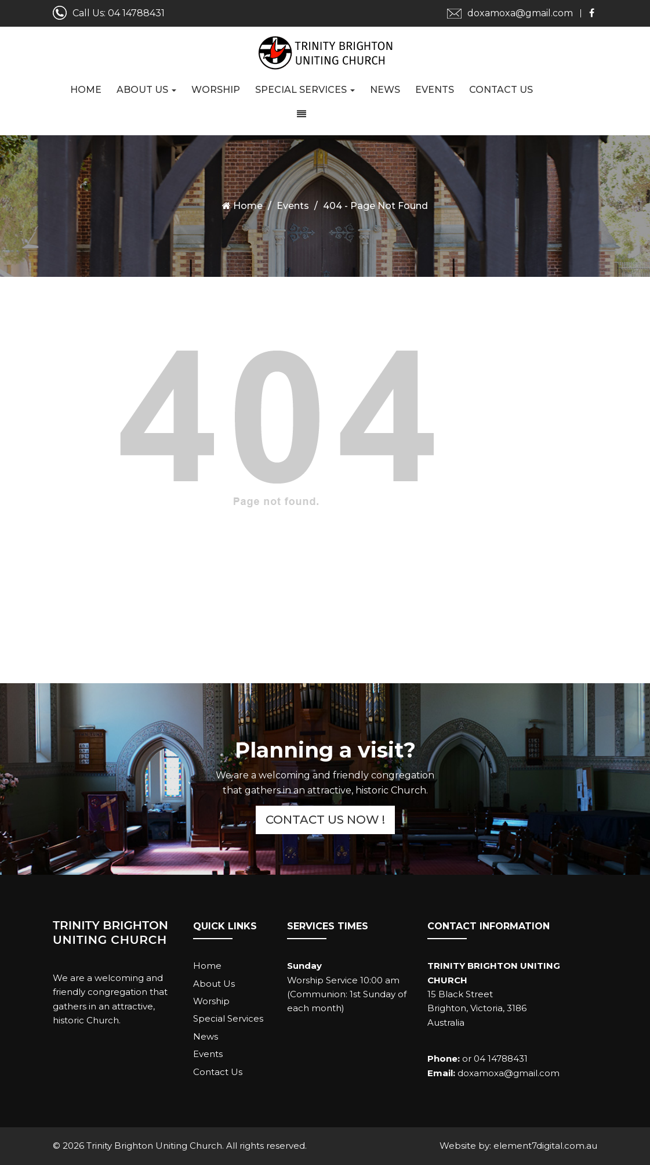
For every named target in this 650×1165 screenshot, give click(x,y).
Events (434, 89)
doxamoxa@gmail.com (520, 13)
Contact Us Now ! (325, 820)
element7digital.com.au (545, 1145)
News (385, 89)
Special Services (305, 89)
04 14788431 (136, 13)
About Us (146, 89)
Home (85, 89)
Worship (215, 89)
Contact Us (501, 89)
